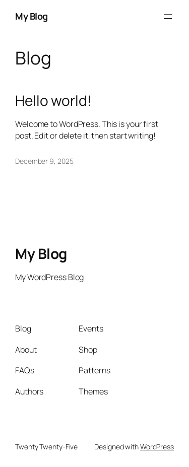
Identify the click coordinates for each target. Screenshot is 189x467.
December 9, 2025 (44, 161)
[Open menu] (168, 17)
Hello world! (53, 101)
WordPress (157, 446)
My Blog (31, 16)
